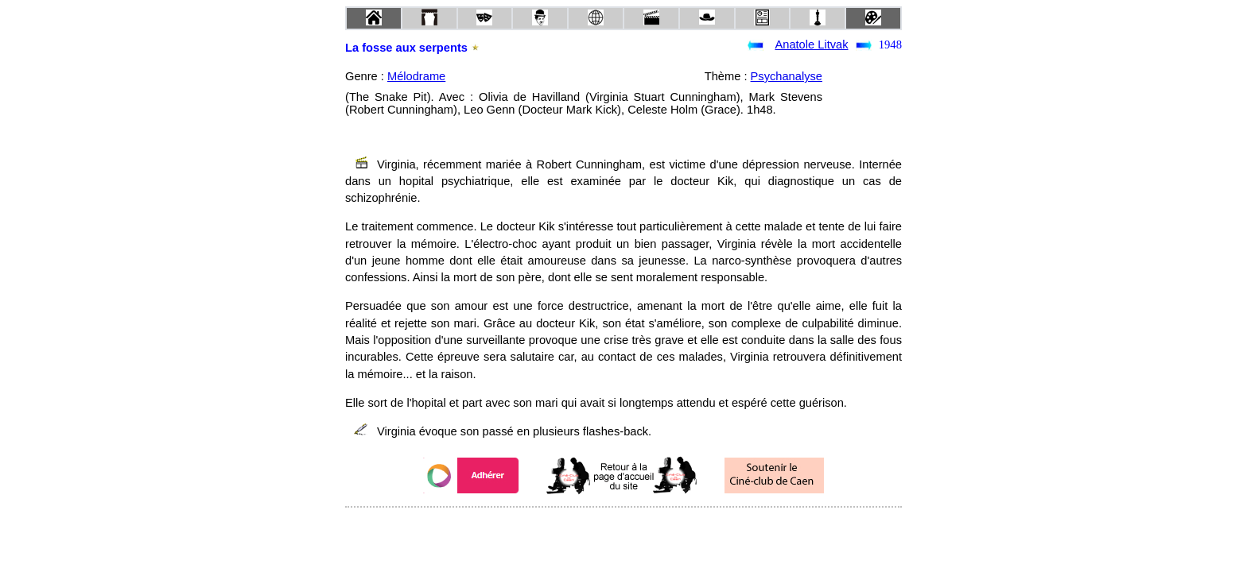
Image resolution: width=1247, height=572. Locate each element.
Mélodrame (416, 76)
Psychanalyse (786, 76)
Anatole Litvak (811, 44)
